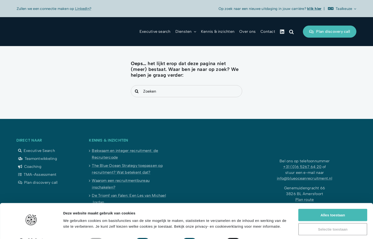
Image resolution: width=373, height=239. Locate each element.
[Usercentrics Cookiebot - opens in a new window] (31, 229)
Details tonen (260, 229)
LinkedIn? (83, 9)
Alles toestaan (332, 202)
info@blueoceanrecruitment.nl (304, 178)
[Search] (137, 91)
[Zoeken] (186, 91)
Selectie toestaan (333, 217)
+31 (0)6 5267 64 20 (302, 166)
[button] (291, 31)
